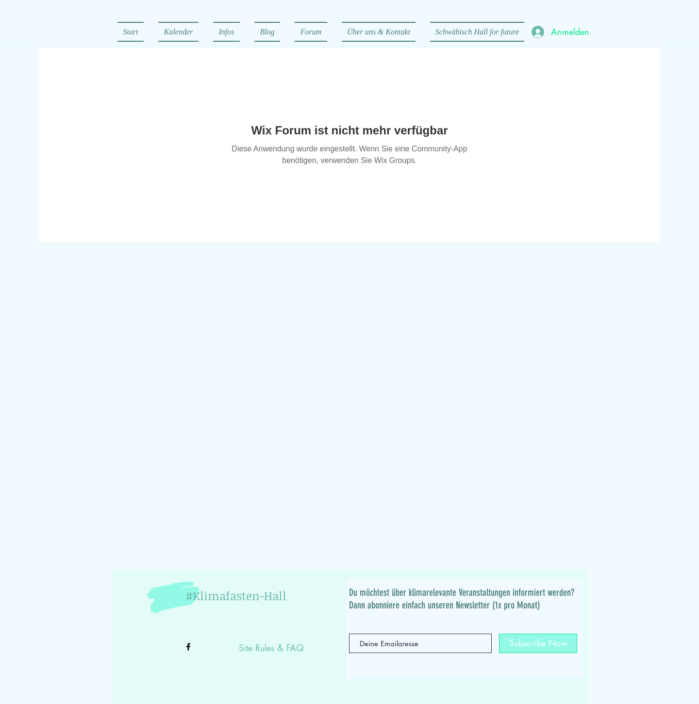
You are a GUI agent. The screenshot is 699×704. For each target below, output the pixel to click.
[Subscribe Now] (538, 643)
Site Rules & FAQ (271, 648)
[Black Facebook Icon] (188, 647)
